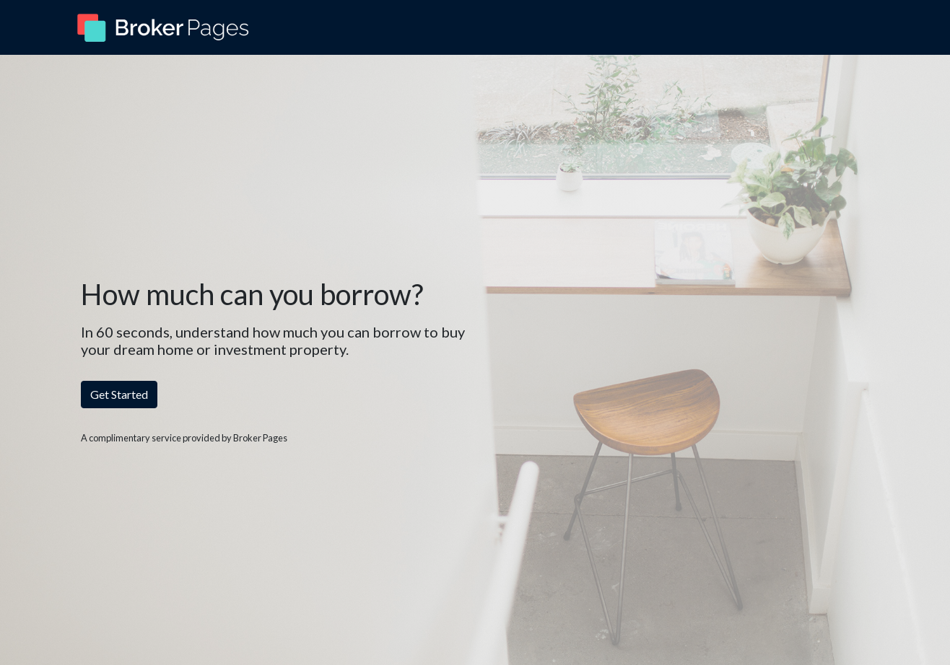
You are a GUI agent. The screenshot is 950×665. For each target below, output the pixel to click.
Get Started (119, 394)
